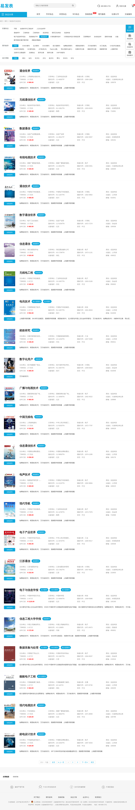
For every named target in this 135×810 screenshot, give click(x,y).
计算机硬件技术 (55, 36)
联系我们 (98, 797)
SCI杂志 (76, 14)
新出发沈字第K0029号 (72, 802)
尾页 (92, 762)
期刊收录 (5, 45)
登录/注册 (122, 6)
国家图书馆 (103, 49)
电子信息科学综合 (20, 36)
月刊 (44, 58)
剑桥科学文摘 (79, 49)
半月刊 (37, 58)
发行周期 (5, 58)
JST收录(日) (43, 49)
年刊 (72, 58)
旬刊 (30, 58)
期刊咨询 (49, 797)
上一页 (61, 762)
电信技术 (44, 36)
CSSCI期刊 (26, 46)
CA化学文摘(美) (115, 46)
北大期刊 (36, 46)
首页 (38, 14)
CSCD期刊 (45, 46)
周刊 (23, 58)
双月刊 (51, 58)
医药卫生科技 (56, 33)
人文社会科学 (41, 28)
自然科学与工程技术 (26, 28)
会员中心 (86, 797)
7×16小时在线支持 (47, 787)
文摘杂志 (32, 52)
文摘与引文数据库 (20, 52)
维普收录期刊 (80, 46)
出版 (116, 36)
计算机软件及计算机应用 (72, 36)
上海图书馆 (114, 49)
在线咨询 (9, 88)
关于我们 (37, 797)
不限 (15, 28)
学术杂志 (49, 14)
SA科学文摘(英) (19, 49)
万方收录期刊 (92, 46)
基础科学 (17, 33)
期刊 (6, 21)
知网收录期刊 (67, 46)
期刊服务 (102, 14)
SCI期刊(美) (31, 49)
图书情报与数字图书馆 (21, 40)
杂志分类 (9, 14)
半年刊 (65, 58)
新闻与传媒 (108, 36)
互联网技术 (87, 36)
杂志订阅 (74, 797)
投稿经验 (15, 776)
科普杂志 (63, 14)
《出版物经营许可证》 (47, 804)
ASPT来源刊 (61, 52)
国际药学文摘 (92, 49)
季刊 (58, 58)
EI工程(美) (103, 46)
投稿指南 (88, 14)
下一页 (84, 762)
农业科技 (46, 33)
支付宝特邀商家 (77, 787)
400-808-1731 (106, 6)
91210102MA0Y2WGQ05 (96, 802)
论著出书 (115, 14)
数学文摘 (50, 52)
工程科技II (36, 33)
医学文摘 (41, 52)
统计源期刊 (56, 46)
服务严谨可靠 (17, 787)
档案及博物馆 (36, 40)
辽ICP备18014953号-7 (23, 802)
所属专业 (5, 28)
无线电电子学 (33, 36)
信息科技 (67, 33)
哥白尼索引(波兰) (66, 49)
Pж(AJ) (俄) (53, 49)
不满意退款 (108, 787)
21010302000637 (47, 802)
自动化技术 (97, 36)
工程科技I (26, 33)
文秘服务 (128, 14)
